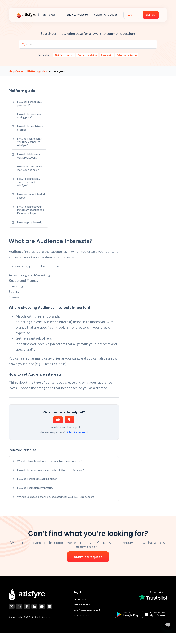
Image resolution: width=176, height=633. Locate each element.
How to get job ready (27, 222)
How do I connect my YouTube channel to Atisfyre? (27, 142)
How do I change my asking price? (26, 115)
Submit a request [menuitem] (105, 15)
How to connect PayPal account (28, 196)
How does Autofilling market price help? (27, 168)
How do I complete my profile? (28, 128)
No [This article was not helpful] (69, 419)
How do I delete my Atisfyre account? (26, 155)
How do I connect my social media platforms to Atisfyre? (50, 469)
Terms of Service (82, 604)
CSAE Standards (81, 615)
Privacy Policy (80, 599)
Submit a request (77, 432)
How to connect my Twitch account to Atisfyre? (26, 182)
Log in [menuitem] (131, 15)
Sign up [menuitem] (151, 15)
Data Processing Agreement (87, 610)
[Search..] (88, 44)
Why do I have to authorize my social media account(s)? (49, 460)
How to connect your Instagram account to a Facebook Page (28, 210)
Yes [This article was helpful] (58, 419)
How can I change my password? (27, 103)
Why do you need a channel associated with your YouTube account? (56, 496)
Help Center (16, 71)
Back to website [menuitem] (77, 15)
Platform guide (36, 71)
